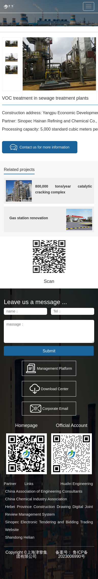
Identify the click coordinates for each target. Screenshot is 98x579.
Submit (49, 351)
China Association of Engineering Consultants (43, 491)
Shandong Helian (19, 537)
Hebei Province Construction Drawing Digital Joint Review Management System (49, 510)
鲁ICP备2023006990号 (73, 554)
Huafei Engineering (76, 483)
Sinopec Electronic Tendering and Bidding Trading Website (49, 526)
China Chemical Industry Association (36, 499)
